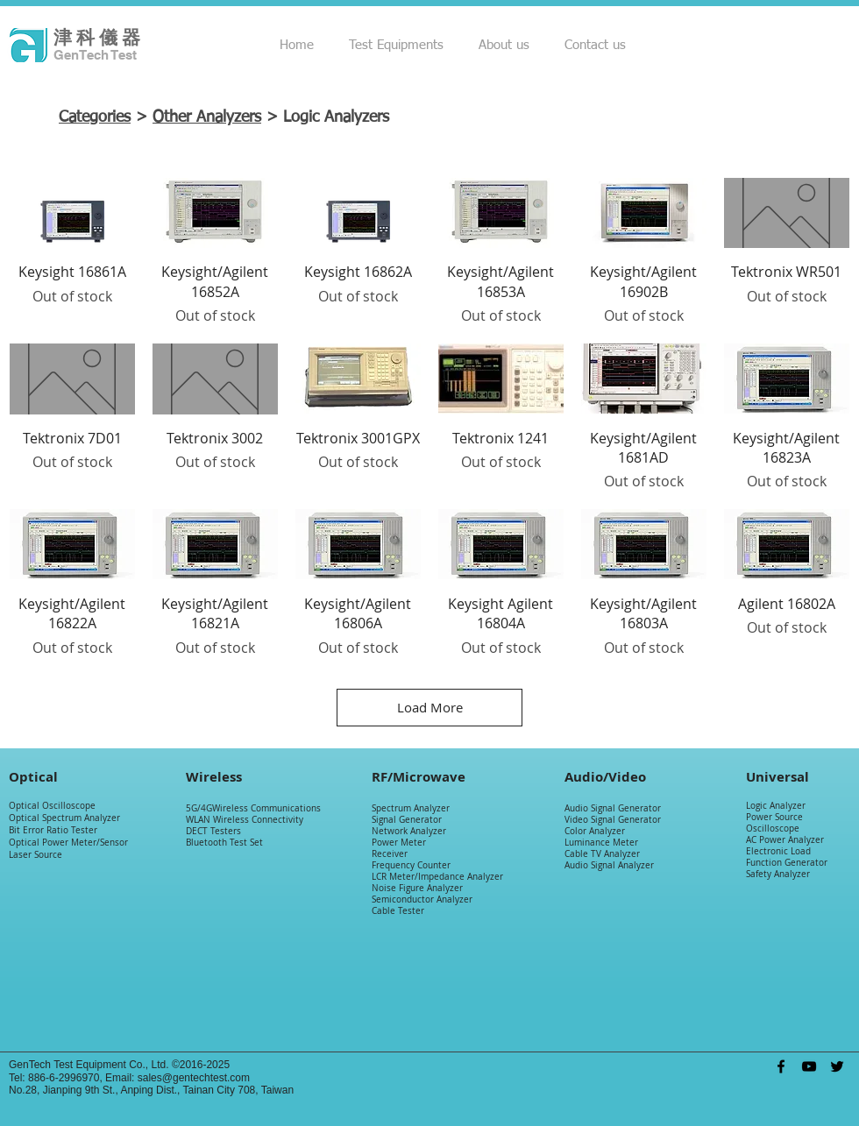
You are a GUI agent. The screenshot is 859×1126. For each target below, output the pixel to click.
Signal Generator (407, 819)
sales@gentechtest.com (194, 1078)
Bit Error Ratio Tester (53, 830)
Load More (430, 707)
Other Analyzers (207, 117)
